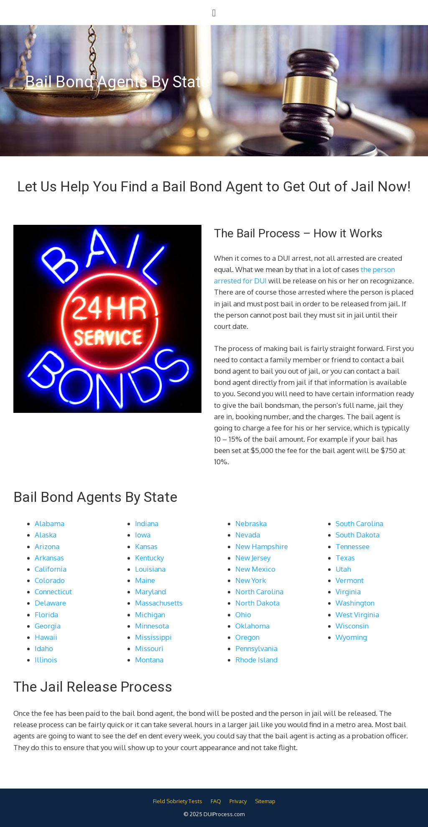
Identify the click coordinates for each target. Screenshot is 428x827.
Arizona (47, 546)
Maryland (150, 591)
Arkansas (49, 557)
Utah (343, 569)
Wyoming (351, 637)
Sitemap (265, 801)
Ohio (243, 614)
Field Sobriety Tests (177, 801)
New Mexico (255, 569)
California (50, 569)
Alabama (49, 523)
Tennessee (352, 546)
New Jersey (252, 557)
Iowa (142, 534)
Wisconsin (352, 625)
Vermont (350, 580)
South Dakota (358, 534)
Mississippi (153, 637)
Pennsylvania (256, 648)
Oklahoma (252, 625)
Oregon (247, 637)
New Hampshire (261, 546)
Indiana (146, 523)
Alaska (45, 534)
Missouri (149, 648)
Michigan (150, 614)
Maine (145, 580)
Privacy (238, 801)
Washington (355, 602)
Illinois (46, 659)
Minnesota (152, 625)
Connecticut (53, 591)
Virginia (348, 591)
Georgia (48, 625)
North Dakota (257, 602)
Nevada (247, 534)
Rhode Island (256, 659)
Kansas (146, 546)
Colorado (50, 580)
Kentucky (149, 557)
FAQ (216, 801)
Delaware (50, 602)
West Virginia (357, 614)
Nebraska (251, 523)
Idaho (44, 648)
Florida (46, 614)
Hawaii (46, 637)
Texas (345, 557)
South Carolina (359, 523)
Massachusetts (159, 602)
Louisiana (150, 569)
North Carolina (259, 591)
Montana (149, 659)
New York (250, 580)
